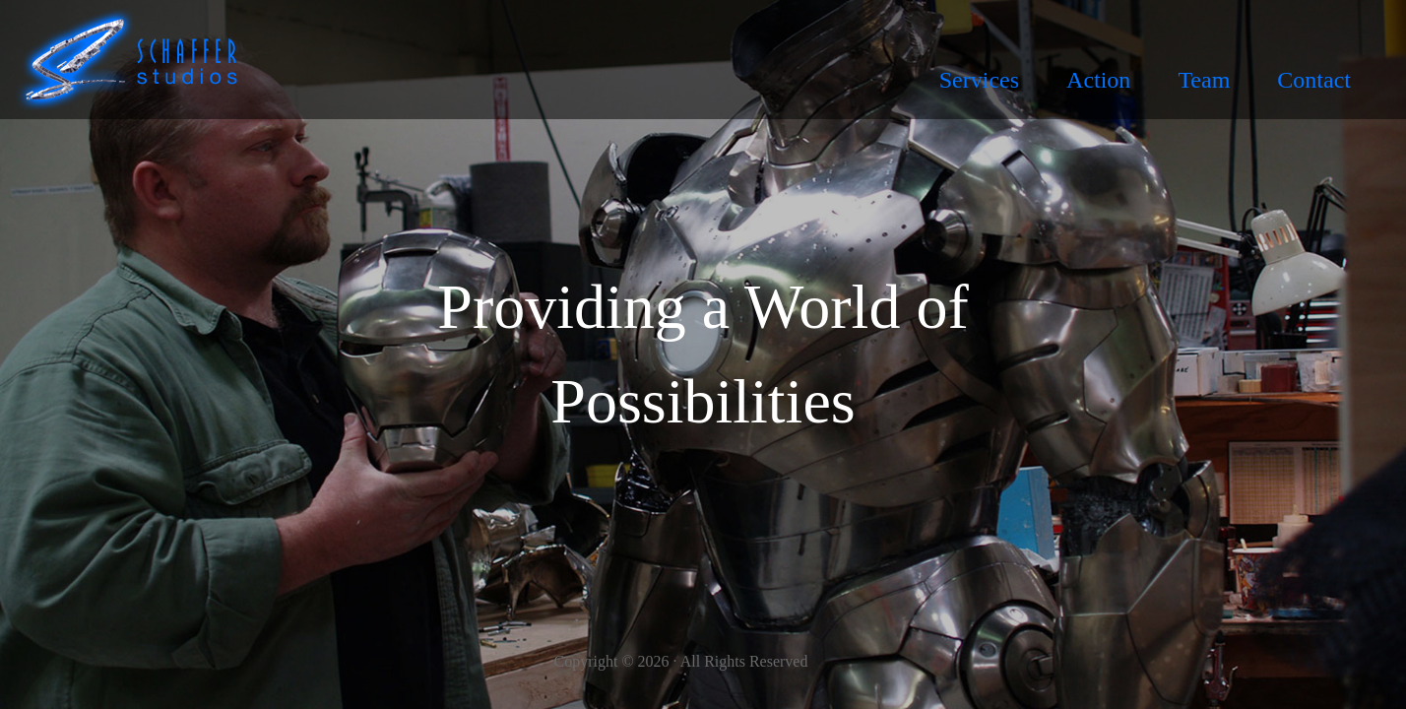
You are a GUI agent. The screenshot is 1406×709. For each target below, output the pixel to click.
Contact (1314, 80)
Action (1098, 80)
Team (1204, 80)
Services (979, 80)
